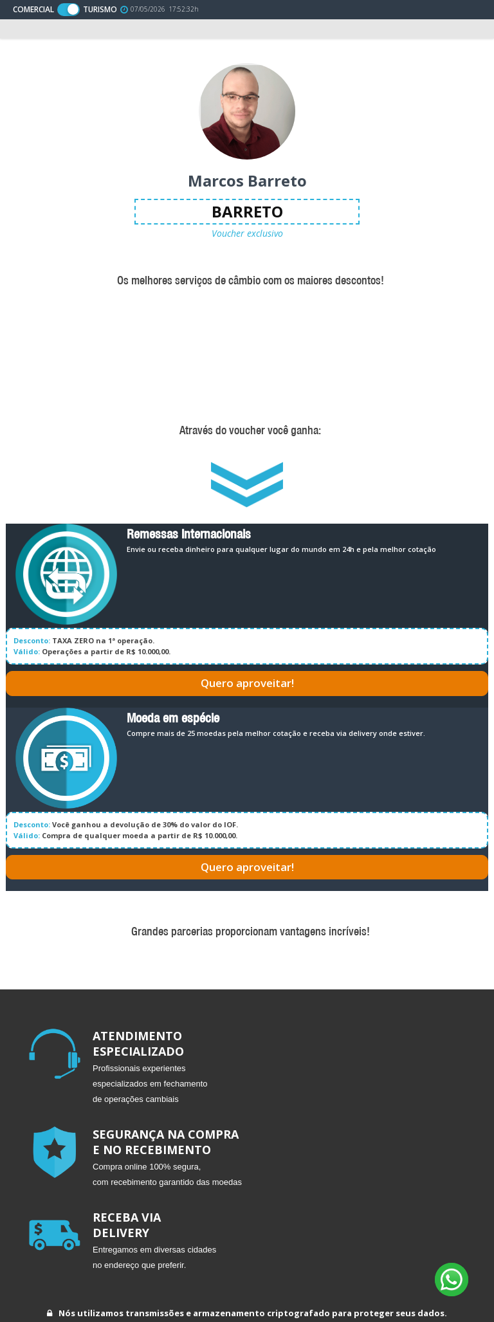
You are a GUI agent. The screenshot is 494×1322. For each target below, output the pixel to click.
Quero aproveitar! (247, 682)
